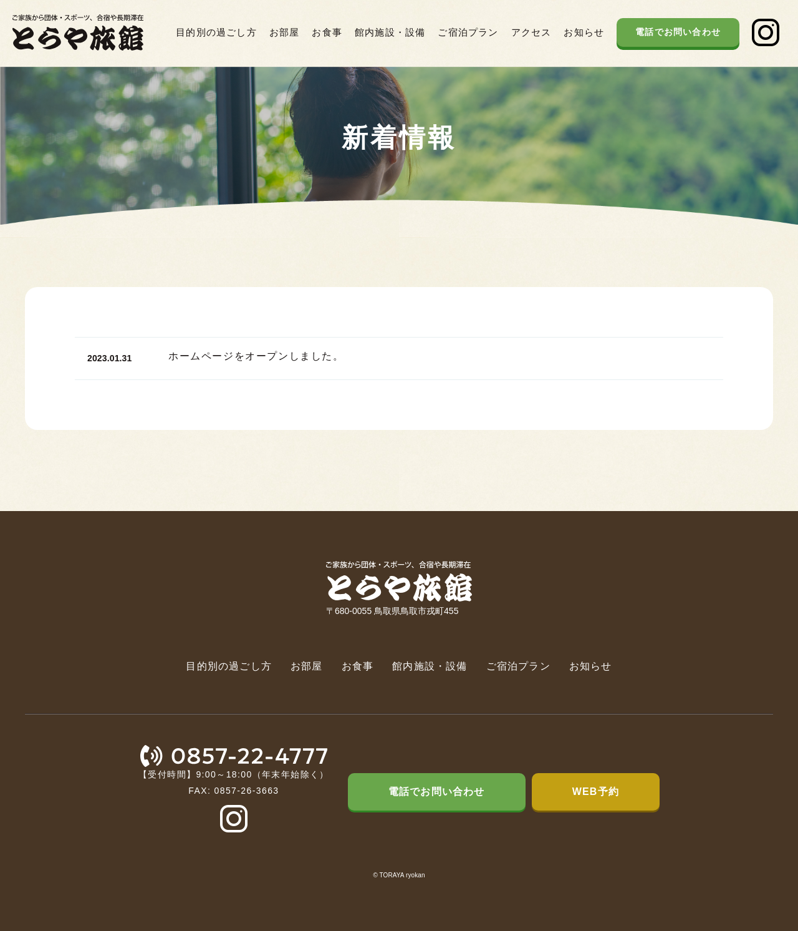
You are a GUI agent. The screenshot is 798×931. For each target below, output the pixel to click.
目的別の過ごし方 (216, 32)
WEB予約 (595, 791)
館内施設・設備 (390, 32)
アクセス (531, 32)
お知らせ (584, 32)
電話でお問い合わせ (678, 32)
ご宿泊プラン (468, 32)
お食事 (327, 32)
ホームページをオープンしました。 (256, 361)
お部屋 (284, 32)
